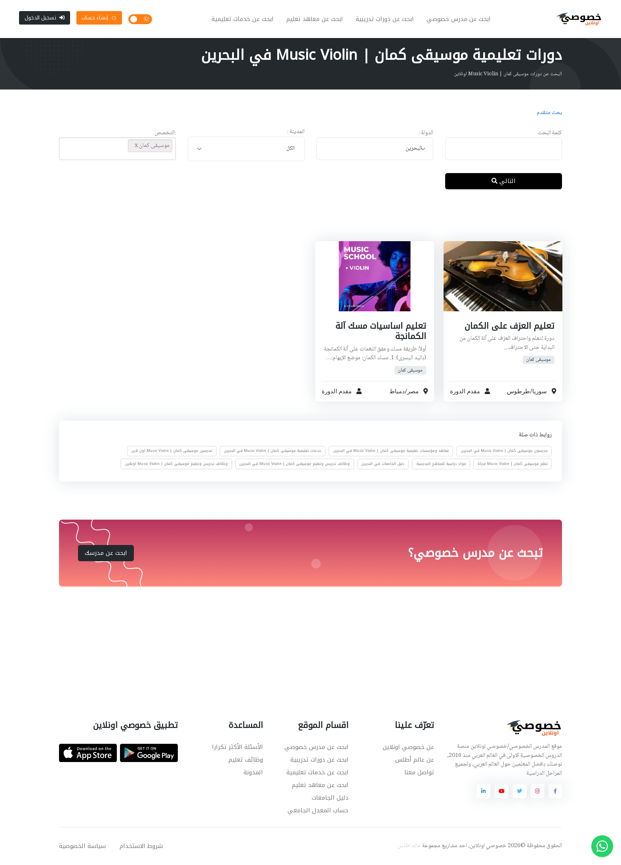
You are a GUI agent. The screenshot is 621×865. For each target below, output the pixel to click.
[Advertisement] (304, 221)
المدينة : (296, 132)
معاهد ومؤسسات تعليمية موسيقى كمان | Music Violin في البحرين (391, 451)
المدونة (253, 772)
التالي (503, 181)
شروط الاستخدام (141, 846)
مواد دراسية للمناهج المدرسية (441, 463)
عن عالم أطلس (414, 759)
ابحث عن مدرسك (106, 552)
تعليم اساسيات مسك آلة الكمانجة (380, 331)
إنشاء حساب (99, 18)
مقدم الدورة (465, 391)
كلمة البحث (550, 133)
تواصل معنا (419, 772)
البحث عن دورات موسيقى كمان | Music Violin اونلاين (508, 74)
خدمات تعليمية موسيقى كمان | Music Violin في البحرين (272, 451)
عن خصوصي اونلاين (408, 747)
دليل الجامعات (330, 797)
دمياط (397, 391)
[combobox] (375, 148)
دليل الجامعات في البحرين (382, 463)
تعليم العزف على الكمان (509, 326)
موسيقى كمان (538, 360)
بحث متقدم (549, 113)
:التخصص (165, 133)
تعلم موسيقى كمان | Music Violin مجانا (513, 463)
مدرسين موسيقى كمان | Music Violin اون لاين (171, 451)
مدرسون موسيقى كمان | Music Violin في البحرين (504, 451)
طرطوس (518, 391)
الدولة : (426, 133)
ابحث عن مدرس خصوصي (459, 19)
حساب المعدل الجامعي (318, 810)
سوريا (539, 391)
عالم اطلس (409, 846)
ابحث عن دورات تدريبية (385, 19)
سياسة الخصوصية (82, 846)
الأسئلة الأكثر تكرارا (237, 747)
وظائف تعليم (246, 759)
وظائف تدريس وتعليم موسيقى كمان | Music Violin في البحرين (294, 463)
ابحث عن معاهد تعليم (314, 19)
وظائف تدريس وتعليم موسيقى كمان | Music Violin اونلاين (176, 463)
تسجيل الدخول (45, 18)
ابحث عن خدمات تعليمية (242, 19)
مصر (413, 391)
